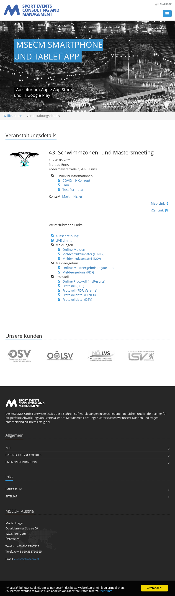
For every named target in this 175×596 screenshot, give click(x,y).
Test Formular (73, 189)
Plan (65, 185)
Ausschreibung (67, 236)
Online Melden (73, 249)
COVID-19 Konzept (76, 180)
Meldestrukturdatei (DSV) (81, 258)
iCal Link (159, 210)
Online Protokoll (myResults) (83, 281)
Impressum (13, 489)
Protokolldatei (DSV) (77, 299)
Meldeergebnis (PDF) (78, 272)
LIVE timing (64, 240)
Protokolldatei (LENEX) (79, 295)
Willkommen (12, 116)
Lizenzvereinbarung (21, 462)
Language (165, 4)
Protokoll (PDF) (73, 286)
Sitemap (11, 496)
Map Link (159, 203)
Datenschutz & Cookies (23, 455)
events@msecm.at (26, 559)
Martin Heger (72, 196)
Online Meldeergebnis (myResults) (88, 268)
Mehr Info (106, 591)
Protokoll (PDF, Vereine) (79, 290)
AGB (8, 448)
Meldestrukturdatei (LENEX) (83, 254)
